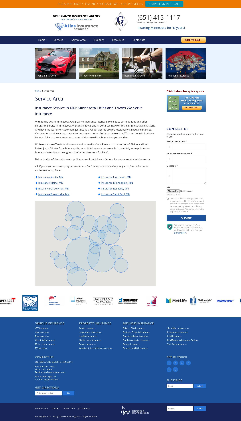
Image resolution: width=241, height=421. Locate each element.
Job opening (83, 408)
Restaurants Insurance (177, 332)
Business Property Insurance (136, 332)
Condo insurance (87, 328)
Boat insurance (42, 336)
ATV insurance (42, 328)
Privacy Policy (41, 408)
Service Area (78, 40)
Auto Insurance (42, 332)
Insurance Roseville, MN (115, 188)
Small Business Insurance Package (183, 340)
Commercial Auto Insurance (135, 336)
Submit (186, 218)
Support (99, 40)
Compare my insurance (164, 4)
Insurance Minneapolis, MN (117, 183)
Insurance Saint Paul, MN (115, 194)
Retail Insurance (174, 336)
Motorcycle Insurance (45, 344)
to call (193, 39)
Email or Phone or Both (178, 153)
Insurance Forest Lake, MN (53, 194)
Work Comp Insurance (177, 344)
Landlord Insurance (88, 336)
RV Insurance (41, 348)
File (168, 187)
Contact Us (138, 40)
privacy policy (180, 233)
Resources (118, 40)
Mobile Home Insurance (90, 340)
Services (58, 40)
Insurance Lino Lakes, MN (116, 177)
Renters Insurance (87, 344)
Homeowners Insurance (90, 332)
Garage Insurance (131, 344)
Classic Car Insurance (45, 340)
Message (171, 165)
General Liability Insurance (135, 348)
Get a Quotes (192, 108)
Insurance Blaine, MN (50, 183)
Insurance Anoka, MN (50, 177)
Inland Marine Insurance (178, 328)
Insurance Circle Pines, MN (53, 188)
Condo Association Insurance (136, 340)
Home (41, 40)
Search (200, 408)
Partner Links (69, 408)
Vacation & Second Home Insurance (95, 348)
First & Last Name (176, 141)
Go (68, 393)
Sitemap (55, 408)
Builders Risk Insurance (134, 328)
